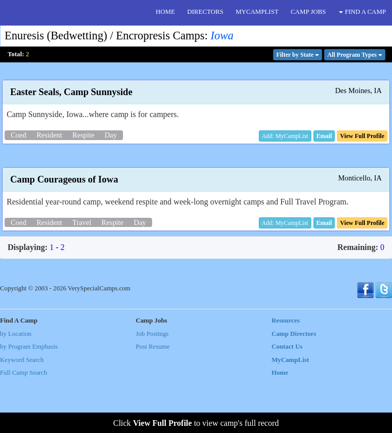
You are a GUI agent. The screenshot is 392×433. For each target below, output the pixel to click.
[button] (324, 136)
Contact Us (287, 399)
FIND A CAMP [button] (362, 11)
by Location (15, 386)
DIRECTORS (205, 11)
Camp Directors (294, 386)
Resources (286, 373)
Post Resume (152, 399)
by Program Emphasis (29, 399)
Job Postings (152, 386)
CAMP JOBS (308, 11)
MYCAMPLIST (257, 11)
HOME (165, 11)
